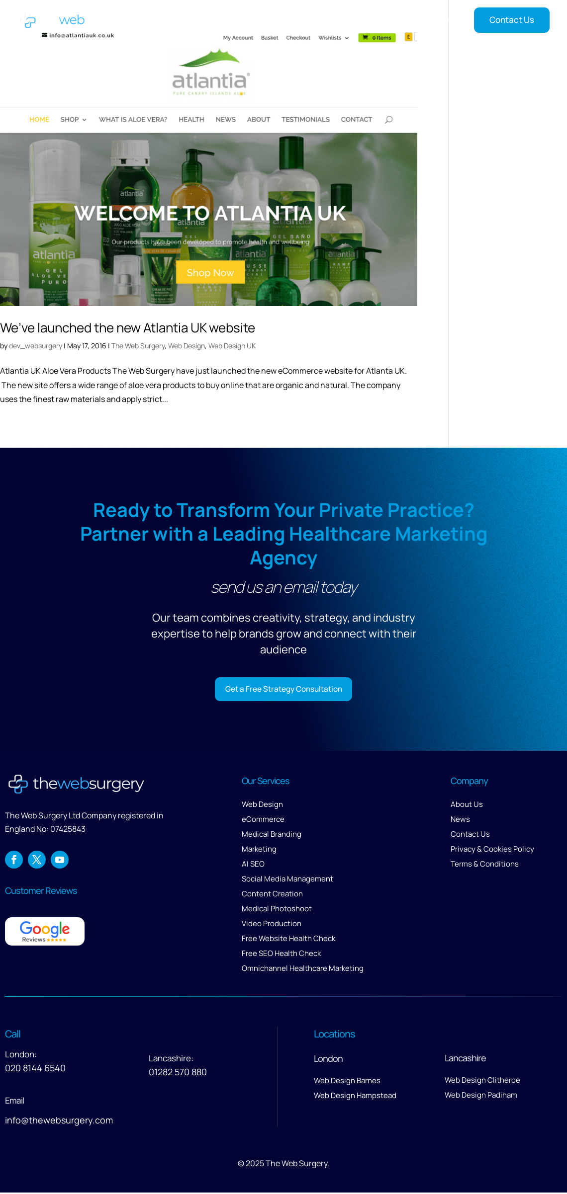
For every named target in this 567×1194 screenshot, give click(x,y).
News (443, 20)
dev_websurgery (35, 345)
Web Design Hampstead (355, 1097)
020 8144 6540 (35, 1069)
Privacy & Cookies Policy (492, 850)
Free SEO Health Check (281, 955)
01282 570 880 (178, 1073)
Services (304, 20)
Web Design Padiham (481, 1096)
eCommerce (263, 820)
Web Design (186, 345)
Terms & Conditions (485, 865)
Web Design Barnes (347, 1082)
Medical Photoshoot (277, 910)
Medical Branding (271, 835)
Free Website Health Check (288, 940)
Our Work (359, 20)
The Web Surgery (138, 345)
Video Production (271, 925)
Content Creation (272, 895)
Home (230, 20)
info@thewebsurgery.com (59, 1121)
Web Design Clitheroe (482, 1081)
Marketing (259, 850)
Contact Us (511, 19)
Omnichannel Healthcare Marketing (303, 969)
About (265, 20)
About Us (467, 805)
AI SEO (253, 865)
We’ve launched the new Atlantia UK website (127, 327)
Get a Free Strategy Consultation (283, 689)
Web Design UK (232, 345)
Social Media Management (287, 880)
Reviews (404, 20)
